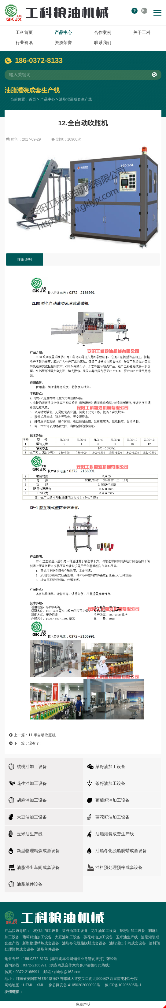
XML (40, 985)
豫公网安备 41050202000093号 (74, 985)
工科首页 (24, 32)
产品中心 (63, 32)
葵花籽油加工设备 (98, 937)
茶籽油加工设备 (132, 931)
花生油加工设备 (103, 931)
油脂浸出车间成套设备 (127, 943)
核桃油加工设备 (46, 931)
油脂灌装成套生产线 (75, 99)
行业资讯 (24, 42)
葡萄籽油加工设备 (37, 937)
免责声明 (83, 1004)
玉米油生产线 (127, 937)
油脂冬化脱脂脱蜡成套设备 (84, 943)
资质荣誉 (63, 42)
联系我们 (102, 42)
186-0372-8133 (39, 60)
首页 (32, 99)
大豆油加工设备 (67, 937)
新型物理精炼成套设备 (40, 943)
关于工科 (141, 32)
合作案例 (102, 32)
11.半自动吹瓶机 (42, 735)
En (144, 11)
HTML (28, 985)
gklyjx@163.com (67, 972)
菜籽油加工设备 (75, 931)
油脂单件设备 (48, 949)
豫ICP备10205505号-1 (123, 985)
